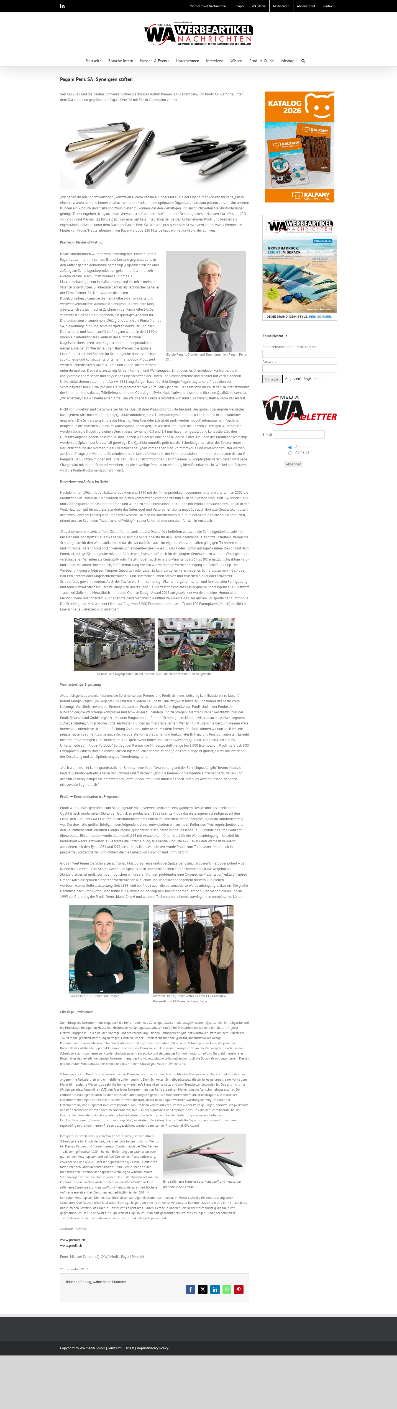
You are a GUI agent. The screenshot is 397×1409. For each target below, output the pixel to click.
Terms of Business (121, 1348)
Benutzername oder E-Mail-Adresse (289, 346)
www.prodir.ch (71, 1245)
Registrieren (312, 378)
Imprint (142, 1348)
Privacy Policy (158, 1348)
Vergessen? (293, 378)
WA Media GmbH (92, 1348)
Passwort (269, 361)
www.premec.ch (72, 1240)
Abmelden (302, 452)
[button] (303, 60)
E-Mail (267, 434)
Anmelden (302, 446)
